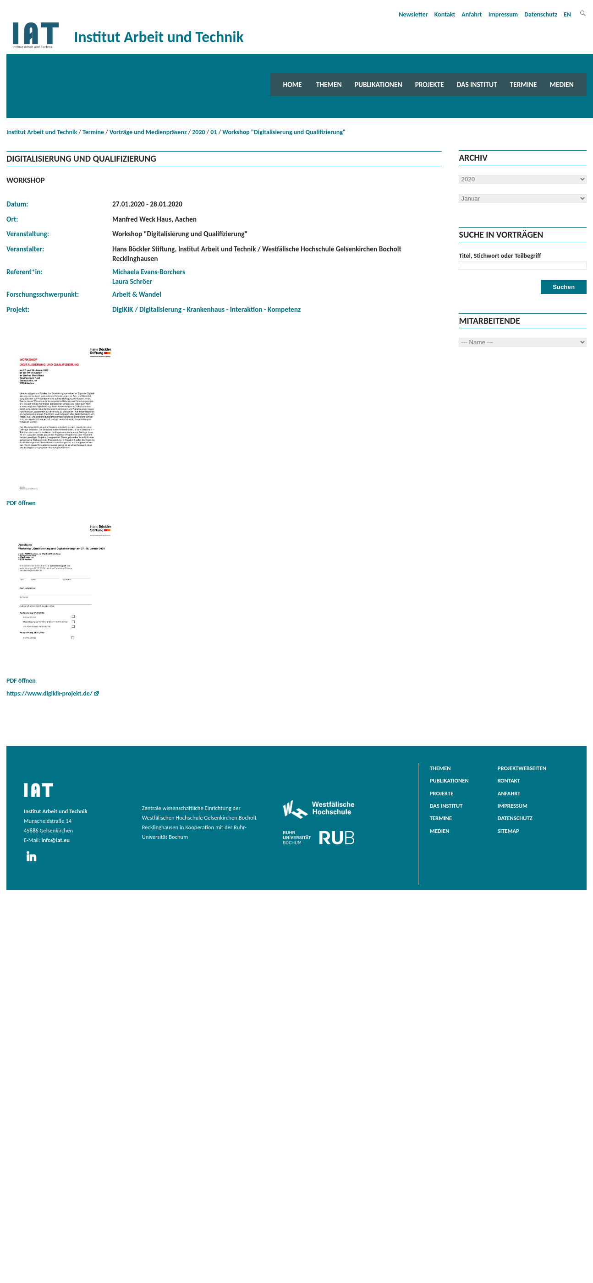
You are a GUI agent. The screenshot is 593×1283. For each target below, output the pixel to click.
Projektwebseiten (522, 768)
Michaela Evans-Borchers (148, 271)
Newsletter (413, 14)
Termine (523, 84)
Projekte (429, 84)
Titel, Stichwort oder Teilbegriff (500, 256)
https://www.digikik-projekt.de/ (49, 693)
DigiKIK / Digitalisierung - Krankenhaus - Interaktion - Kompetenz (206, 309)
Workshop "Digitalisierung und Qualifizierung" (284, 132)
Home (292, 84)
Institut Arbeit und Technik (41, 132)
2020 (198, 132)
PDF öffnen (61, 423)
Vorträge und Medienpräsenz (148, 132)
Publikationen (378, 84)
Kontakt (444, 14)
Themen (329, 84)
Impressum (503, 14)
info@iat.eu (55, 840)
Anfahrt (471, 14)
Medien (562, 84)
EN (567, 14)
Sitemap (508, 830)
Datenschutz (540, 14)
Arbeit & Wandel (136, 294)
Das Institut (477, 84)
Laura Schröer (132, 281)
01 (213, 132)
